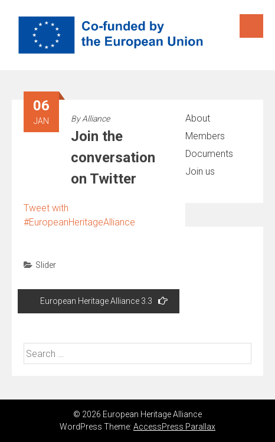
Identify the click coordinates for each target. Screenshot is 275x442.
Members (205, 136)
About (197, 118)
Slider (45, 265)
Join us (200, 171)
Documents (209, 153)
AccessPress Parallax (174, 426)
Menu (251, 26)
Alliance (96, 118)
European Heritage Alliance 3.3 (104, 301)
